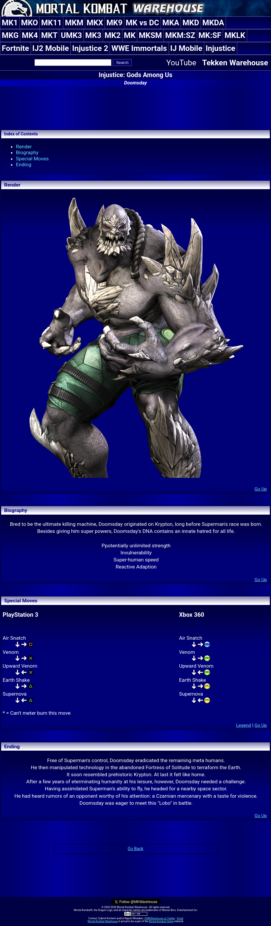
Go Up (261, 489)
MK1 (10, 22)
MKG (10, 35)
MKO (29, 22)
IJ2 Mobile (50, 48)
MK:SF (210, 35)
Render (24, 146)
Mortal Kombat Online (161, 921)
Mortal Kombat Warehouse (102, 921)
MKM (74, 22)
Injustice (220, 48)
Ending (24, 164)
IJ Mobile (186, 48)
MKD (190, 22)
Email (180, 918)
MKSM (150, 35)
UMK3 (71, 35)
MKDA (213, 22)
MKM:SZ (180, 35)
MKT (49, 35)
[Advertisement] (135, 107)
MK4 (30, 35)
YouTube (181, 62)
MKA (170, 22)
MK (130, 35)
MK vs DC (142, 22)
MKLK (234, 35)
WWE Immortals (139, 48)
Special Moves (32, 159)
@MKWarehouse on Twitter (159, 918)
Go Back (135, 848)
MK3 (93, 35)
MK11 (51, 22)
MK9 (114, 22)
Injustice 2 (90, 48)
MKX (95, 22)
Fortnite (15, 48)
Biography (27, 152)
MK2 (113, 35)
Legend (243, 725)
